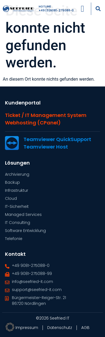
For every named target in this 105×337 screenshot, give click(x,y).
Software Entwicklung (25, 230)
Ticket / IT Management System (45, 115)
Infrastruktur (16, 190)
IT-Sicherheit (17, 206)
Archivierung (17, 174)
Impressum (26, 327)
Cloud (11, 198)
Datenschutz (59, 327)
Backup (12, 182)
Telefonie (13, 238)
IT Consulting (17, 222)
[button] (98, 7)
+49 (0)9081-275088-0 (56, 9)
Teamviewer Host (45, 146)
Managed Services (23, 214)
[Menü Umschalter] (82, 7)
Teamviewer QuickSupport (57, 139)
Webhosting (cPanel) (33, 122)
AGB (85, 327)
